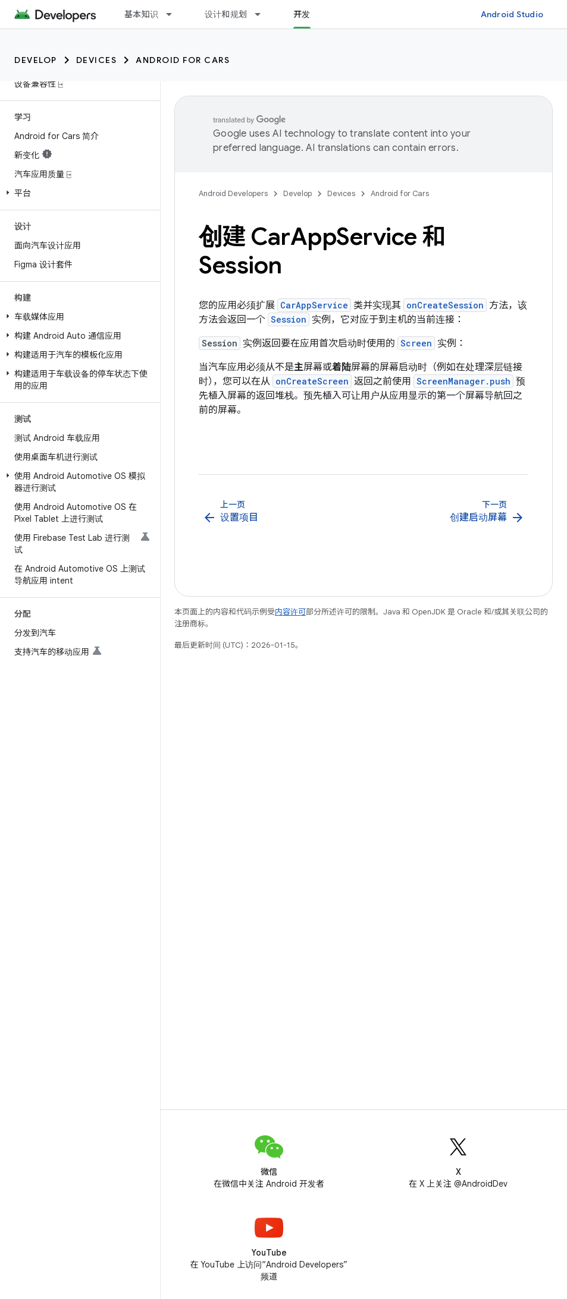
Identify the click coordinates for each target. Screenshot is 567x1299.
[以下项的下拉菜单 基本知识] (174, 14)
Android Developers (233, 193)
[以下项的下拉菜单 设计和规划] (263, 14)
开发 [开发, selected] (302, 14)
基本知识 (141, 14)
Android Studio (512, 14)
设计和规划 (226, 14)
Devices (96, 60)
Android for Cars (183, 60)
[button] (77, 193)
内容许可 (290, 612)
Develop (35, 60)
